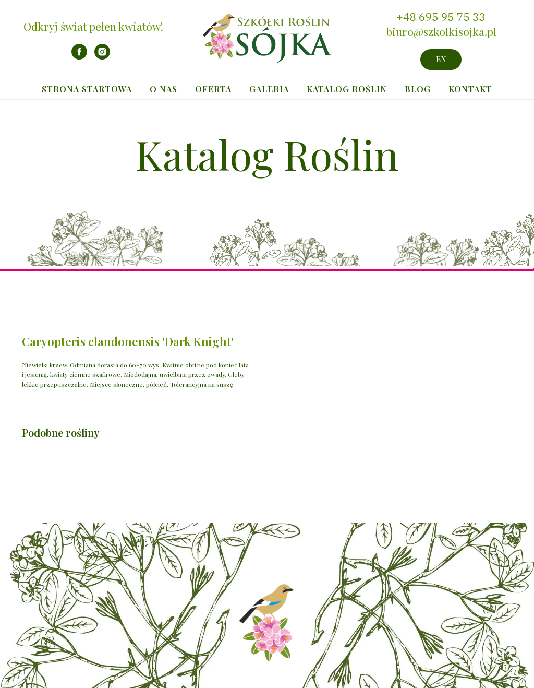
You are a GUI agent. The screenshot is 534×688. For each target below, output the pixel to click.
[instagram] (102, 56)
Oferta (213, 89)
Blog (418, 89)
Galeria (269, 89)
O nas (163, 89)
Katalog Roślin (347, 89)
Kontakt (470, 89)
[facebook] (79, 56)
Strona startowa (87, 89)
